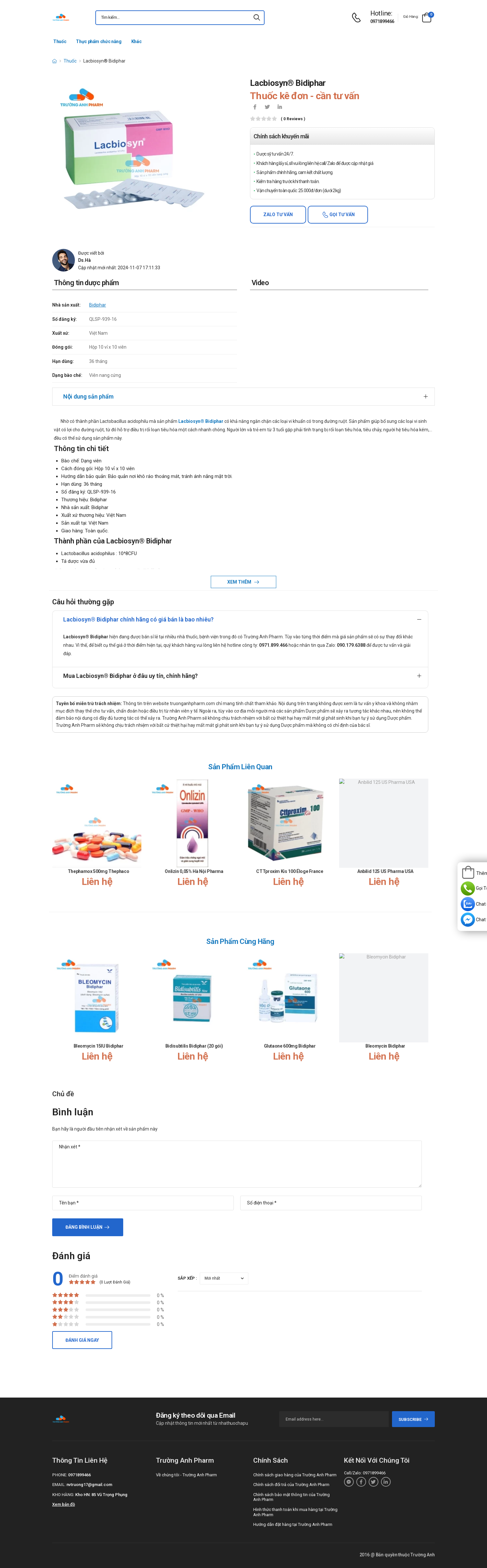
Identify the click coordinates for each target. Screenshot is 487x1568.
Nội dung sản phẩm (88, 396)
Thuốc (59, 41)
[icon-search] (257, 17)
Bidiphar (97, 305)
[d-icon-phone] (357, 18)
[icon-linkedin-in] (279, 107)
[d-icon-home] (54, 61)
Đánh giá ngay (82, 1340)
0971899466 (382, 21)
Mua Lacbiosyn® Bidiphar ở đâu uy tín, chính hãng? (130, 675)
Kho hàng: (63, 1494)
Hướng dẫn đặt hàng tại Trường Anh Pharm (292, 1524)
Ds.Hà (84, 260)
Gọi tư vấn (341, 214)
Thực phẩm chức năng (98, 41)
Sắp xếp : (187, 1278)
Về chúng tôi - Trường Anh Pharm (186, 1474)
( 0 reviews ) (293, 119)
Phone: (59, 1474)
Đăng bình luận (83, 1227)
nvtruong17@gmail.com (89, 1484)
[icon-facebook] (255, 107)
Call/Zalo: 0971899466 (365, 1472)
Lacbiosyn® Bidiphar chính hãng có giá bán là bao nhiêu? (138, 619)
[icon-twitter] (267, 107)
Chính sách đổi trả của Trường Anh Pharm (291, 1484)
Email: (58, 1484)
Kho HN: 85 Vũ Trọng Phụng (101, 1494)
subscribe (413, 1419)
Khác (136, 41)
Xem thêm (239, 582)
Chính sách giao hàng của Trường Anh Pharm (295, 1474)
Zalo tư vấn (278, 214)
